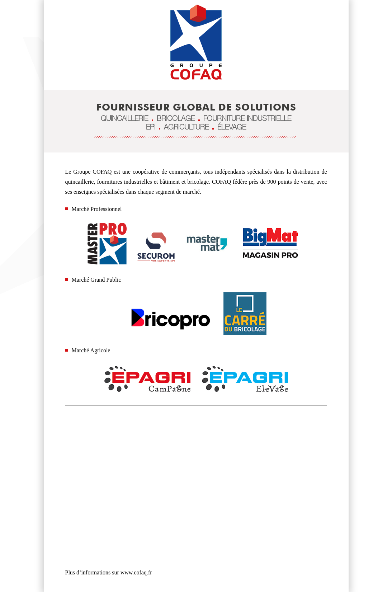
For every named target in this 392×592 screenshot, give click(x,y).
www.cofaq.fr (136, 572)
